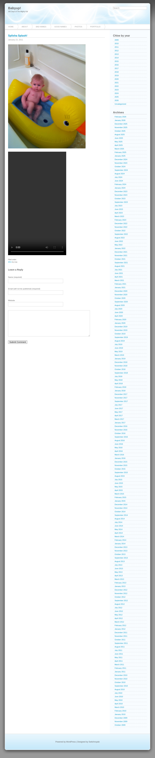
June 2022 (119, 241)
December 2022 (121, 223)
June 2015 (119, 483)
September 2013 (121, 558)
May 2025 (118, 142)
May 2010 (118, 700)
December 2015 (121, 462)
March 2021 (119, 280)
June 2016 (119, 444)
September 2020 (121, 302)
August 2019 (120, 341)
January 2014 (120, 544)
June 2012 (119, 611)
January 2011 (120, 672)
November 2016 (121, 430)
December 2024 (121, 159)
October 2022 (120, 231)
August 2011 (120, 647)
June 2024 (119, 181)
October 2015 (120, 469)
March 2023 (119, 216)
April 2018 (119, 383)
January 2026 (120, 120)
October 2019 (120, 334)
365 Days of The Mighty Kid (18, 11)
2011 (10, 262)
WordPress (71, 742)
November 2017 (121, 398)
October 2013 (120, 554)
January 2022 (120, 248)
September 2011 (121, 643)
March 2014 (119, 536)
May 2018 (118, 380)
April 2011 (119, 661)
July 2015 (118, 480)
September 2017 (121, 401)
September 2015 (121, 472)
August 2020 (120, 305)
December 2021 (121, 252)
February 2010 (120, 711)
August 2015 (120, 476)
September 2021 (121, 263)
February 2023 (120, 220)
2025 (117, 97)
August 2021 (120, 266)
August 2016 (120, 440)
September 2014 (121, 515)
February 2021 (120, 284)
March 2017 (119, 419)
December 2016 (121, 426)
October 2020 (120, 298)
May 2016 (118, 448)
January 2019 (120, 359)
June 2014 (119, 526)
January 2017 (120, 423)
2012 (117, 51)
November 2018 (121, 366)
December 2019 (121, 327)
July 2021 (118, 270)
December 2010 (121, 675)
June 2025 (119, 138)
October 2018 (120, 369)
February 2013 (120, 583)
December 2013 (121, 547)
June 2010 (119, 697)
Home (11, 27)
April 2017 (119, 416)
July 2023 (118, 206)
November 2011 (121, 636)
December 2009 (121, 718)
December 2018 (121, 362)
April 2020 (119, 316)
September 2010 (121, 686)
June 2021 (119, 273)
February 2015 (120, 497)
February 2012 (120, 625)
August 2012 (120, 604)
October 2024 (120, 167)
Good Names (60, 27)
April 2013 (119, 576)
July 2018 (118, 376)
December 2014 (121, 504)
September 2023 (121, 202)
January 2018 (120, 391)
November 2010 (121, 679)
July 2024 (118, 177)
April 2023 (119, 213)
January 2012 (120, 629)
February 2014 (120, 540)
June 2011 (119, 654)
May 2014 (118, 529)
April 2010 (119, 704)
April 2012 (119, 618)
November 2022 (121, 227)
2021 (117, 83)
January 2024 (120, 188)
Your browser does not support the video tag (37, 203)
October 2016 (120, 433)
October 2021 (120, 259)
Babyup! (14, 8)
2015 (117, 61)
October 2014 (120, 512)
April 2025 (119, 145)
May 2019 (118, 351)
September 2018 (121, 373)
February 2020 (120, 319)
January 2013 (120, 586)
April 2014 (119, 533)
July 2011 (118, 650)
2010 (117, 43)
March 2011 (119, 665)
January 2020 (120, 323)
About (25, 27)
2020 (117, 79)
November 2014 (121, 508)
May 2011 (118, 657)
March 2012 (119, 622)
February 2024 (120, 184)
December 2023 (121, 191)
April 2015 (119, 490)
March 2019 (119, 355)
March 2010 (119, 707)
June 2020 (119, 312)
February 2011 (120, 668)
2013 (117, 54)
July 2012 (118, 608)
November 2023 (121, 195)
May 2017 (118, 412)
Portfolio (95, 27)
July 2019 (118, 344)
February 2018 (120, 387)
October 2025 (120, 131)
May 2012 (118, 615)
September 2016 (121, 437)
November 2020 (121, 295)
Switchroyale (94, 742)
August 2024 (120, 174)
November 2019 (121, 330)
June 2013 (119, 568)
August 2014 (120, 519)
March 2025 (119, 149)
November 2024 (121, 163)
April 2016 (119, 451)
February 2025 (120, 152)
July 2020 (118, 309)
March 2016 (119, 455)
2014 (117, 58)
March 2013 (119, 579)
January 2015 (120, 501)
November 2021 (121, 255)
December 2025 (121, 124)
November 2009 (121, 721)
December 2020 (121, 291)
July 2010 (118, 693)
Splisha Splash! (17, 35)
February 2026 (120, 117)
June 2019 (119, 348)
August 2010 (120, 689)
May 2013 (118, 572)
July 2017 (118, 405)
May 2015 (118, 487)
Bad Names (41, 27)
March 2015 (119, 494)
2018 (117, 72)
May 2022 (118, 245)
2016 (117, 65)
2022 (117, 86)
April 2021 (119, 277)
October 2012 (120, 597)
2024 (117, 93)
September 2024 (121, 170)
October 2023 (120, 199)
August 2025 (120, 134)
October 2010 (120, 682)
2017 (117, 68)
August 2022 (120, 238)
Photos (78, 27)
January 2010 (120, 714)
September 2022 (121, 234)
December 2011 (121, 632)
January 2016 (120, 458)
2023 (117, 90)
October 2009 (120, 725)
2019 (117, 75)
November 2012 (121, 593)
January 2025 (120, 156)
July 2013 (118, 565)
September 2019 (121, 337)
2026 (117, 100)
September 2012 (121, 600)
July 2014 (118, 522)
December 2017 (121, 394)
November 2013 (121, 551)
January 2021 (120, 287)
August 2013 (120, 561)
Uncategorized (120, 104)
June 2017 (119, 408)
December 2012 (121, 590)
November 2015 (121, 465)
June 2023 (119, 209)
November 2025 (121, 127)
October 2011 (120, 640)
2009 (117, 40)
